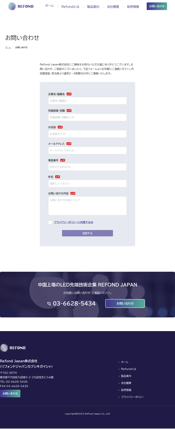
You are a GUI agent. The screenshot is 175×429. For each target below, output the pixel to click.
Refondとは (67, 6)
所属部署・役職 (59, 110)
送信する (87, 233)
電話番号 (56, 160)
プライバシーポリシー (132, 397)
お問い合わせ (156, 6)
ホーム (46, 6)
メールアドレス (59, 143)
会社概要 (112, 6)
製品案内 (91, 6)
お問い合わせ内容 (61, 193)
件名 (54, 176)
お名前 (55, 127)
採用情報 (132, 6)
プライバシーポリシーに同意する (72, 222)
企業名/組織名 (59, 94)
